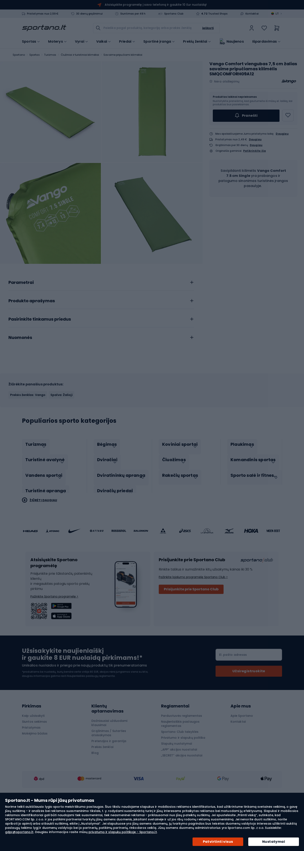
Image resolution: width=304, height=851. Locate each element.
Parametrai (21, 326)
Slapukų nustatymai (176, 783)
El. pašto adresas (233, 694)
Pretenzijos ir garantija (108, 780)
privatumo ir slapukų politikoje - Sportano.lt (122, 832)
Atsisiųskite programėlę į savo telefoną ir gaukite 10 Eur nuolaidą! (156, 5)
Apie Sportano (242, 755)
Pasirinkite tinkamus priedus (39, 363)
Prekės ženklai (102, 786)
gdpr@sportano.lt (19, 832)
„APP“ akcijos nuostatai (179, 789)
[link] (251, 28)
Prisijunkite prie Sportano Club (191, 628)
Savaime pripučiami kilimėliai (122, 55)
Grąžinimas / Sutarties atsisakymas (108, 772)
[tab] (101, 325)
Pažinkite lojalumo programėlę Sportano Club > (193, 616)
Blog (94, 792)
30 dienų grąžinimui (89, 13)
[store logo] (44, 28)
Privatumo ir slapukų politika (183, 777)
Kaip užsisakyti (33, 755)
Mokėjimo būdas (35, 773)
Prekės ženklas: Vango (27, 439)
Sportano (19, 55)
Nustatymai (273, 841)
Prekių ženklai (195, 41)
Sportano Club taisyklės (179, 771)
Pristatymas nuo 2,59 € (42, 13)
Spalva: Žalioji (61, 439)
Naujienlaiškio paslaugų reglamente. (91, 715)
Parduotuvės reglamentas (181, 755)
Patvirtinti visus (218, 841)
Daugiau (282, 134)
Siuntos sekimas (34, 761)
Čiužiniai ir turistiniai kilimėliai (80, 55)
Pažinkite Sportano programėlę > (54, 636)
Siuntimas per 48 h (133, 13)
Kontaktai (252, 13)
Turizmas (50, 55)
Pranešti (246, 115)
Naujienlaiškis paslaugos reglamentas (180, 763)
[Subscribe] (249, 710)
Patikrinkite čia (254, 151)
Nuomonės (20, 381)
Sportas (34, 55)
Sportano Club (174, 13)
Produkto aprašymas (31, 345)
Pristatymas (31, 767)
